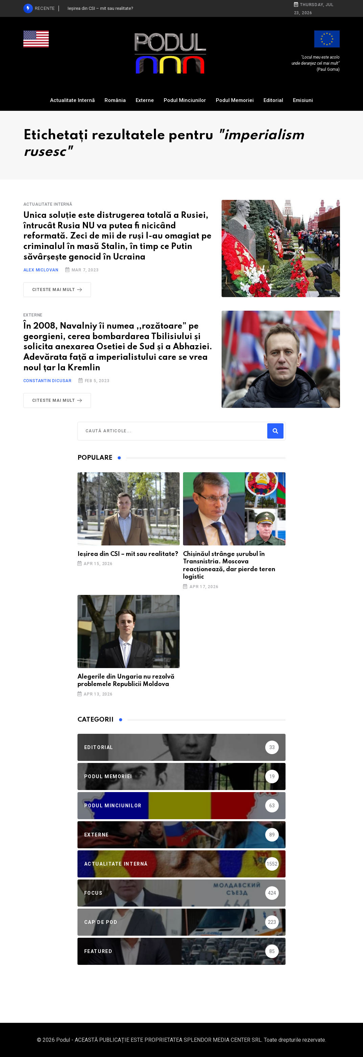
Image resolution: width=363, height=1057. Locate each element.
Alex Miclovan (41, 270)
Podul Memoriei (235, 100)
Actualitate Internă (72, 100)
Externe (145, 100)
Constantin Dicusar (47, 380)
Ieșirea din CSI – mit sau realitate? (127, 554)
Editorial (273, 100)
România (115, 100)
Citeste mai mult (58, 289)
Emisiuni (303, 100)
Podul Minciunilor (185, 100)
